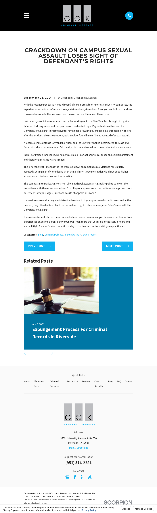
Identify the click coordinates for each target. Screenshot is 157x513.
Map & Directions (78, 447)
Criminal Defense (54, 234)
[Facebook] (75, 477)
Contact (129, 381)
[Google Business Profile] (67, 477)
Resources (72, 381)
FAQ (119, 381)
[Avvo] (90, 477)
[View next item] (53, 353)
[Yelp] (82, 477)
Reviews (86, 381)
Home (27, 381)
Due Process (90, 234)
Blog (40, 234)
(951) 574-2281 (78, 462)
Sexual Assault (73, 234)
